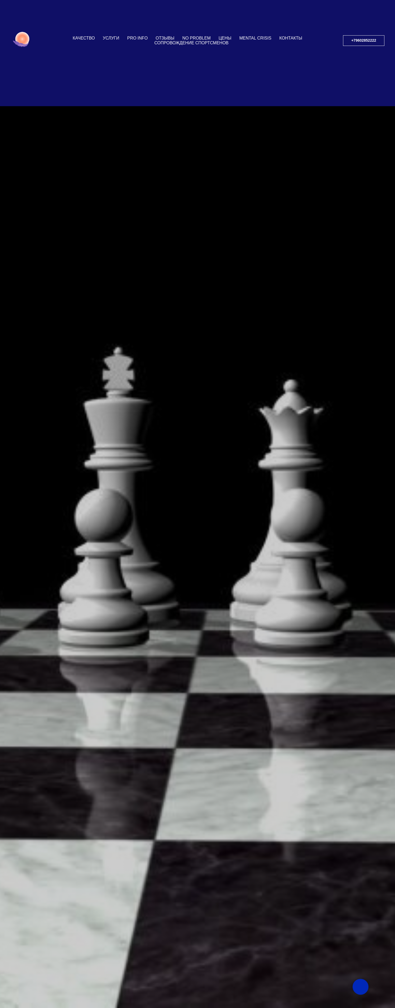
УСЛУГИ (111, 38)
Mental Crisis (255, 38)
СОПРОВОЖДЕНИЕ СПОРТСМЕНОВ (191, 43)
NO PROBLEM (196, 38)
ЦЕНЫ (224, 38)
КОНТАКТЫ (290, 38)
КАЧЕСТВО (84, 38)
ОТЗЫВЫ (165, 38)
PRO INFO (137, 38)
